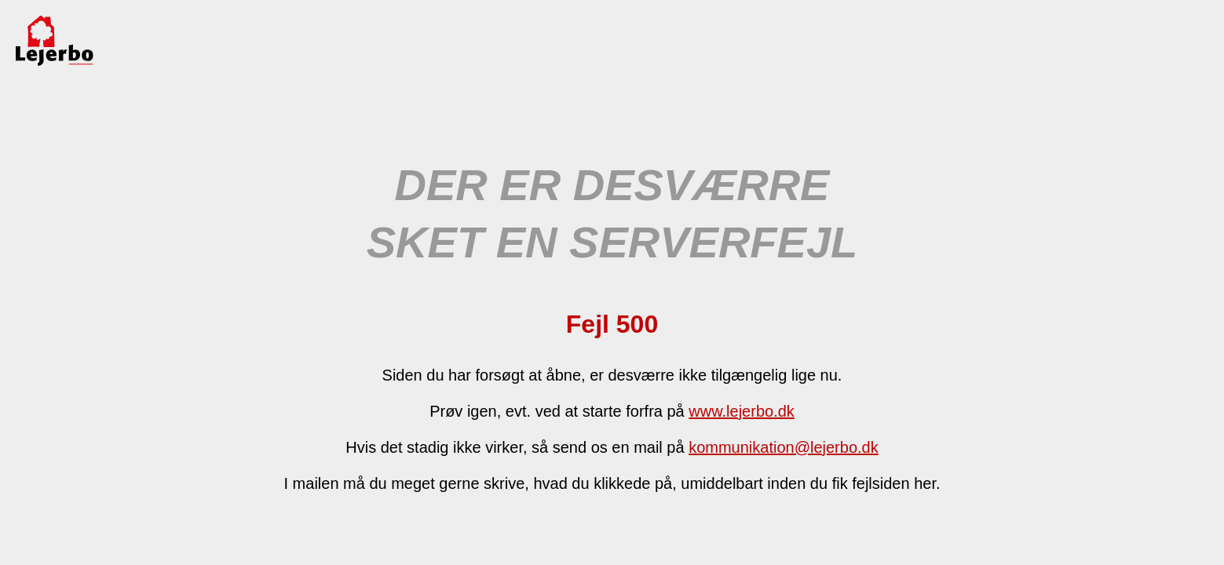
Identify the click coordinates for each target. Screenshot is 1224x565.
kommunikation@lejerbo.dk (784, 447)
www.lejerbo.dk (742, 411)
